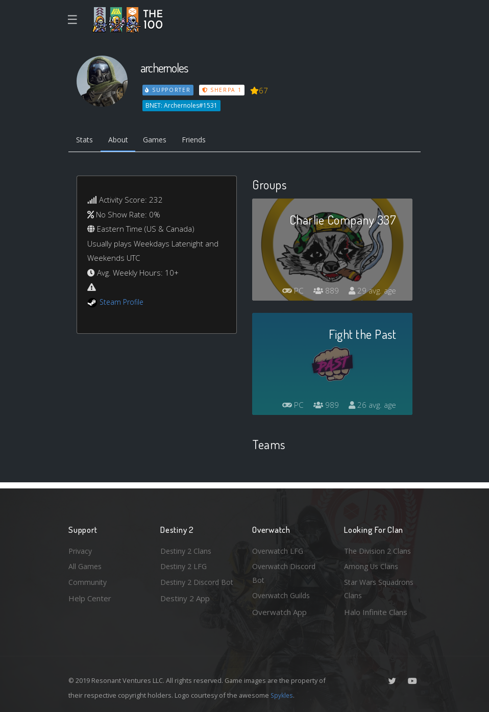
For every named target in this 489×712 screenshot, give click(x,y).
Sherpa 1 (223, 89)
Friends (203, 141)
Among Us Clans (372, 564)
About (121, 141)
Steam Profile (123, 303)
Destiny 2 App (185, 612)
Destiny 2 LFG (185, 564)
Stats (86, 141)
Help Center (89, 597)
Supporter (168, 89)
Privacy (81, 548)
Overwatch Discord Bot (286, 571)
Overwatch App (279, 612)
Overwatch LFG (279, 548)
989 (323, 406)
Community (88, 581)
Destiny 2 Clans (187, 548)
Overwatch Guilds (283, 595)
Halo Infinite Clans (375, 612)
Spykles (283, 695)
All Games (85, 564)
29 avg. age (371, 292)
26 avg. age (371, 406)
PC (289, 292)
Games (161, 141)
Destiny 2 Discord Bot (191, 588)
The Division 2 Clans (379, 548)
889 (323, 292)
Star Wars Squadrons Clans (381, 588)
